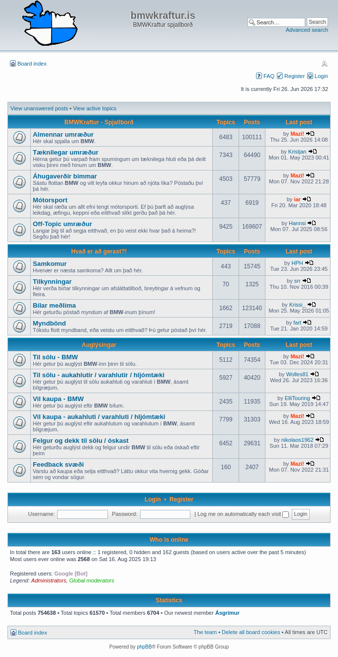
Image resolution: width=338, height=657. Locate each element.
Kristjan (297, 152)
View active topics (94, 108)
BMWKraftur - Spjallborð (99, 122)
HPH (297, 263)
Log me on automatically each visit (243, 514)
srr (297, 281)
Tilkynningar (52, 281)
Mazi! (297, 134)
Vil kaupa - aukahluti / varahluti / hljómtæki (99, 416)
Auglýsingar (99, 344)
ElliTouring (297, 398)
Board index (32, 64)
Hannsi (297, 223)
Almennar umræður (63, 134)
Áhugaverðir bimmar (65, 176)
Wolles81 (297, 374)
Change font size (324, 63)
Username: (41, 514)
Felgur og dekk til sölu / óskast (81, 440)
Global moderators (91, 580)
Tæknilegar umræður (65, 152)
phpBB (144, 647)
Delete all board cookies (251, 632)
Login (321, 76)
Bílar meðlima (54, 305)
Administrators (48, 580)
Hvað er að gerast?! (99, 251)
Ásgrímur (227, 613)
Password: (124, 514)
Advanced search (307, 30)
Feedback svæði (58, 464)
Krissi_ (297, 305)
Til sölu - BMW (55, 357)
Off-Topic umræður (62, 224)
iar (297, 199)
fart (297, 323)
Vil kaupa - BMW (58, 399)
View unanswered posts (39, 108)
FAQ (268, 76)
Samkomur (50, 263)
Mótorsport (50, 200)
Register (294, 76)
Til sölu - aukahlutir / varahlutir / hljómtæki (99, 375)
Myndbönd (49, 323)
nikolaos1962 (297, 440)
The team (205, 632)
